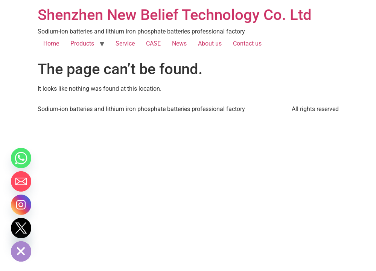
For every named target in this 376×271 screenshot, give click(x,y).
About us (210, 43)
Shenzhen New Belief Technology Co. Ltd (175, 15)
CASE (153, 43)
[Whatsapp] (21, 158)
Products (82, 43)
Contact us (247, 43)
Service (125, 43)
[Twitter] (21, 228)
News (179, 43)
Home (51, 43)
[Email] (21, 181)
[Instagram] (21, 205)
